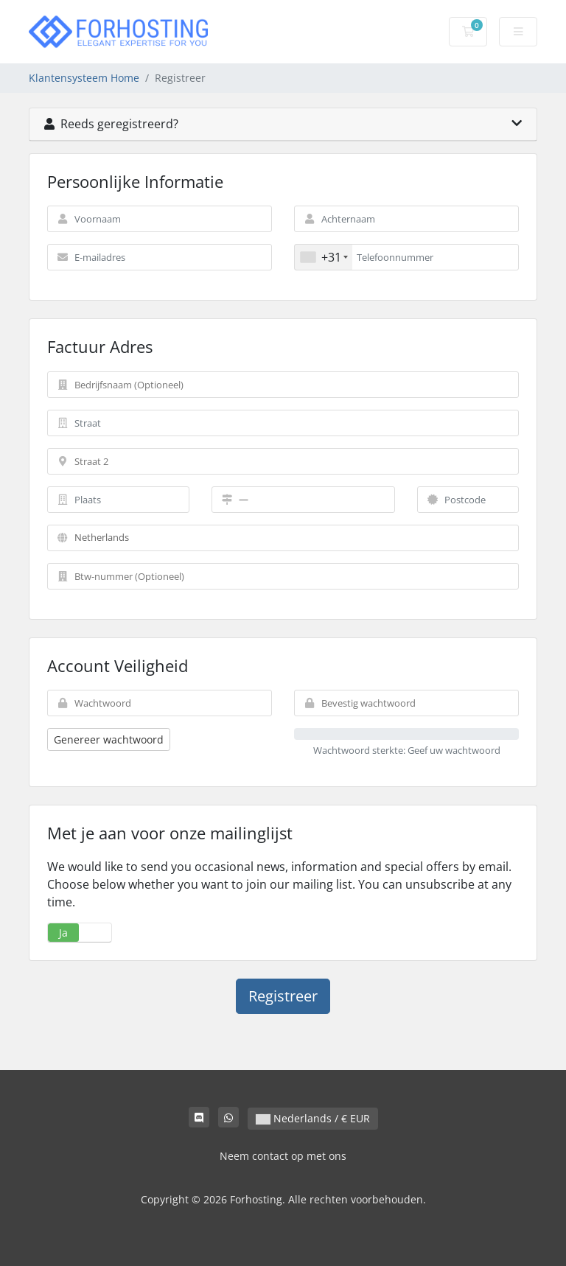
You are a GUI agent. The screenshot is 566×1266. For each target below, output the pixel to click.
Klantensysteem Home (84, 78)
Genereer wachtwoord (109, 739)
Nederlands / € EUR (313, 1118)
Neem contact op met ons (283, 1156)
